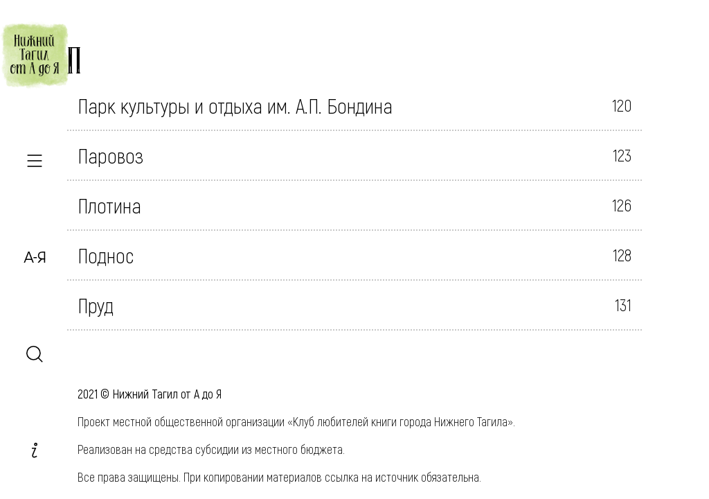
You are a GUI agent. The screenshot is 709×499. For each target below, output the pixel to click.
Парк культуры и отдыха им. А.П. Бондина (235, 105)
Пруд (96, 305)
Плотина (109, 205)
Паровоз (110, 155)
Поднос (106, 255)
